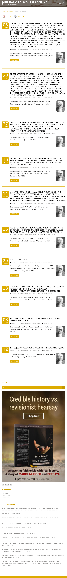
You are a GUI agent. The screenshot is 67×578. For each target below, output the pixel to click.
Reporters (5, 495)
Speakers (10, 12)
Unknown (20, 262)
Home (3, 12)
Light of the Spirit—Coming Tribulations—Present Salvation (24, 517)
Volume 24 (37, 97)
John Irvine (32, 49)
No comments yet (47, 49)
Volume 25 (37, 49)
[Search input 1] (32, 387)
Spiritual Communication (11, 527)
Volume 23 (37, 167)
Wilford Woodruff (23, 49)
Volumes (5, 498)
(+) (8, 493)
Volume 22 (37, 262)
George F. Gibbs (33, 133)
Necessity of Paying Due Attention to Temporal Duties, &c (23, 537)
